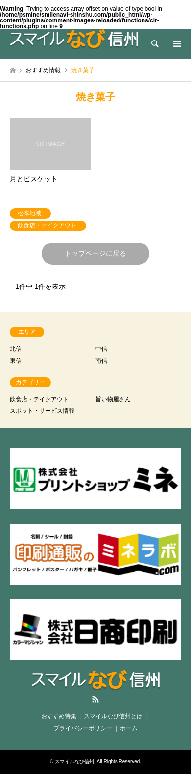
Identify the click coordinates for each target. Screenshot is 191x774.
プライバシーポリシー (82, 728)
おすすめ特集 (58, 716)
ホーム (129, 728)
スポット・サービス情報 (42, 410)
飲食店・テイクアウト (39, 399)
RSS (95, 699)
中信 (101, 349)
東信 (16, 360)
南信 (101, 360)
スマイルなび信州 (74, 761)
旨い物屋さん (113, 399)
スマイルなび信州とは (113, 716)
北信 (16, 349)
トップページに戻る (95, 253)
